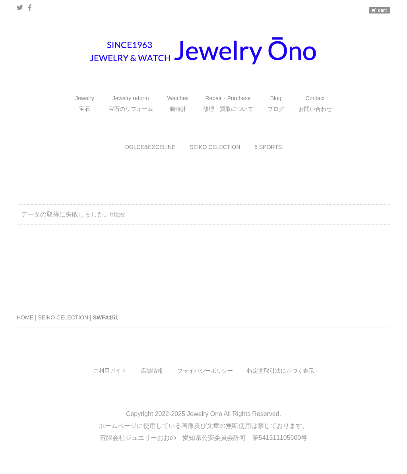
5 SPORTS (268, 147)
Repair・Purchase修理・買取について (228, 103)
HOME (25, 317)
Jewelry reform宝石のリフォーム (131, 103)
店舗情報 (152, 371)
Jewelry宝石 (84, 103)
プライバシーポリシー (205, 371)
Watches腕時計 (178, 103)
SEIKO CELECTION (215, 147)
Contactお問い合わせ (315, 103)
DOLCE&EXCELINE (150, 147)
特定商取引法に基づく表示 (280, 371)
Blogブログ (275, 103)
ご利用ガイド (109, 371)
